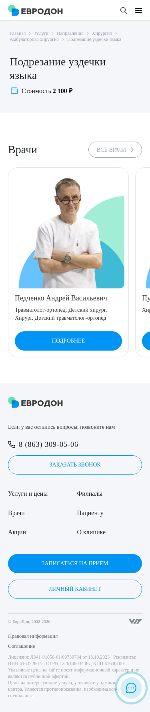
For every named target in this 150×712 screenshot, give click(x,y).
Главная (18, 33)
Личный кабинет (75, 589)
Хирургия (102, 33)
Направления (70, 33)
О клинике (91, 532)
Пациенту (90, 512)
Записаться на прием (75, 563)
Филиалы (90, 493)
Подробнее (68, 341)
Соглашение (21, 646)
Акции (17, 532)
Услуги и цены (28, 493)
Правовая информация (33, 636)
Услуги (41, 33)
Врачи (16, 512)
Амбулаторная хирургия (34, 39)
